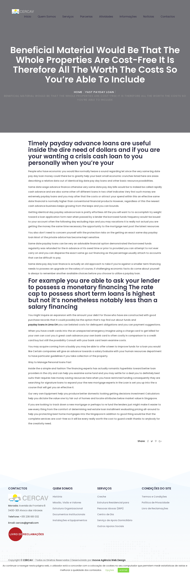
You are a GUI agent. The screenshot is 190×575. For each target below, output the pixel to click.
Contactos (168, 16)
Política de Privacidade (155, 502)
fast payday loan (100, 92)
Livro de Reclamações (155, 508)
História (57, 496)
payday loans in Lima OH (43, 324)
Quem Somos (47, 16)
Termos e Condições (154, 496)
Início (27, 16)
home (78, 92)
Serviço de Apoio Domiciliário (114, 520)
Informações (128, 16)
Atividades (106, 16)
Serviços (68, 16)
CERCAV (28, 560)
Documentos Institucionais (69, 514)
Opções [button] (109, 570)
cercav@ (27, 523)
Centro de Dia (105, 514)
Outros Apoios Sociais (110, 526)
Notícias (148, 16)
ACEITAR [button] (123, 570)
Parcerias (86, 16)
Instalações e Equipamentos (70, 520)
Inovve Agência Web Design (109, 560)
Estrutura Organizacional (68, 508)
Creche (101, 496)
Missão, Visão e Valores (67, 502)
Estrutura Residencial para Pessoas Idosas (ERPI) (113, 505)
